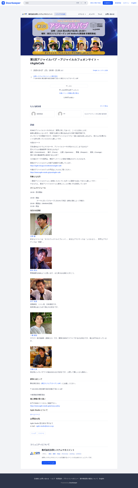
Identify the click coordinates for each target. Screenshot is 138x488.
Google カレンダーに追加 (100, 70)
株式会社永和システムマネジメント (40, 14)
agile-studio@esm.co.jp (45, 426)
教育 (54, 453)
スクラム (72, 453)
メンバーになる (60, 14)
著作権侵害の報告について (89, 478)
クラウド (78, 453)
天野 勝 (32, 236)
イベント (82, 14)
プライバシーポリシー (70, 478)
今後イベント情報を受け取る (69, 93)
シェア (33, 433)
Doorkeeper (73, 483)
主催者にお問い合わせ (41, 478)
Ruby (58, 453)
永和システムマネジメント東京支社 (45, 76)
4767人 (44, 453)
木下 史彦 (33, 301)
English (133, 3)
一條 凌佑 (33, 335)
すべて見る (104, 106)
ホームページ (35, 414)
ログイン (126, 3)
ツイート (41, 433)
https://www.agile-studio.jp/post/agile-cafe (45, 172)
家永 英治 (33, 270)
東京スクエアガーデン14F (51, 383)
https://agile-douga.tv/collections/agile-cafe (45, 166)
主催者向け (108, 3)
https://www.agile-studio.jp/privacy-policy (45, 406)
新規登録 (118, 3)
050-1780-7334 (95, 3)
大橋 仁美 (33, 369)
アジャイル (65, 453)
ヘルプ (52, 478)
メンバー (92, 14)
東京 (50, 453)
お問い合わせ (109, 14)
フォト (100, 14)
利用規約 (59, 478)
